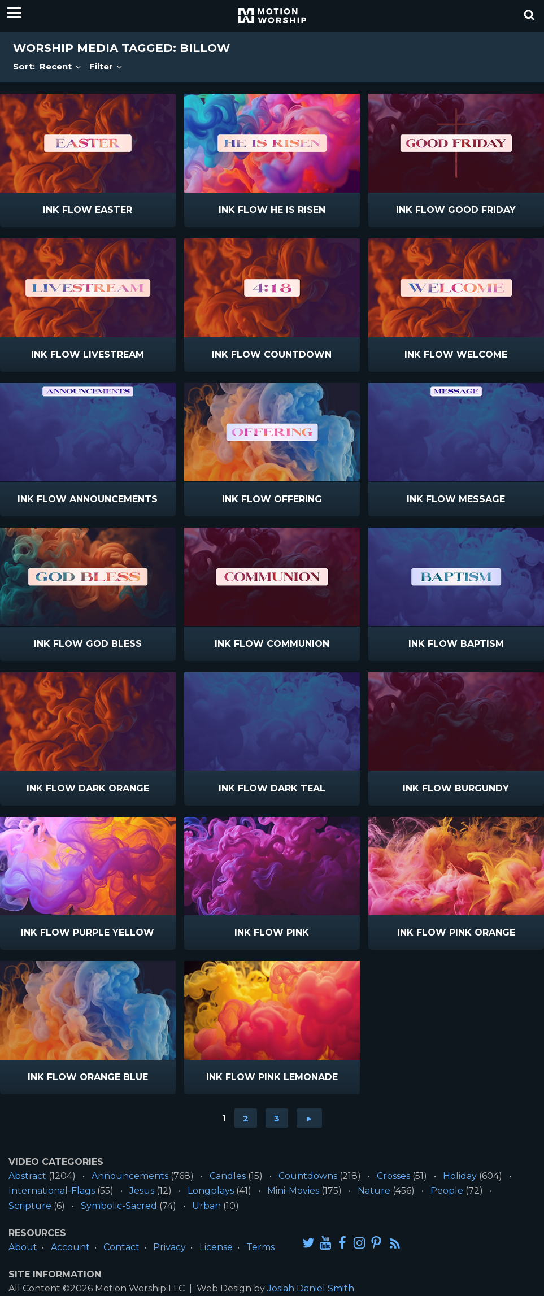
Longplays (211, 1190)
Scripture (29, 1206)
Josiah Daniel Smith (310, 1288)
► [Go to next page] (309, 1117)
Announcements (130, 1176)
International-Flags (51, 1190)
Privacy (169, 1247)
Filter (106, 66)
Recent (61, 66)
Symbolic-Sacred (119, 1206)
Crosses (393, 1176)
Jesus (141, 1190)
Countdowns (307, 1176)
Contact (121, 1247)
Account (70, 1247)
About (22, 1247)
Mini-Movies (293, 1190)
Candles (228, 1176)
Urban (206, 1206)
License (216, 1247)
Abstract (27, 1176)
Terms (260, 1247)
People (446, 1190)
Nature (374, 1190)
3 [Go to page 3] (277, 1117)
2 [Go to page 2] (246, 1117)
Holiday (460, 1176)
